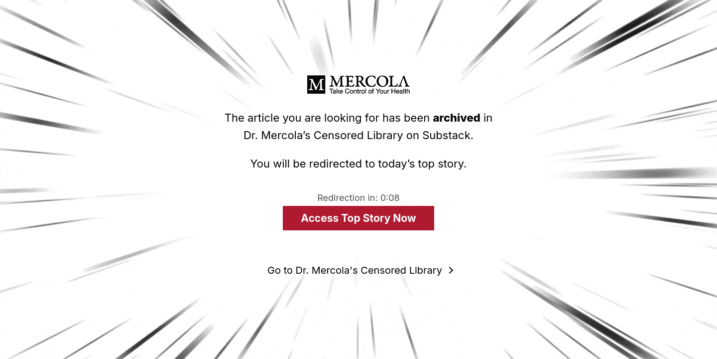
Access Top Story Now (358, 218)
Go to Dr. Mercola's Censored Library (354, 270)
